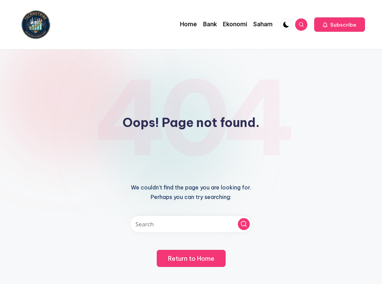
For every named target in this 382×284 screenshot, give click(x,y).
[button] (339, 24)
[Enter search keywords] (191, 224)
